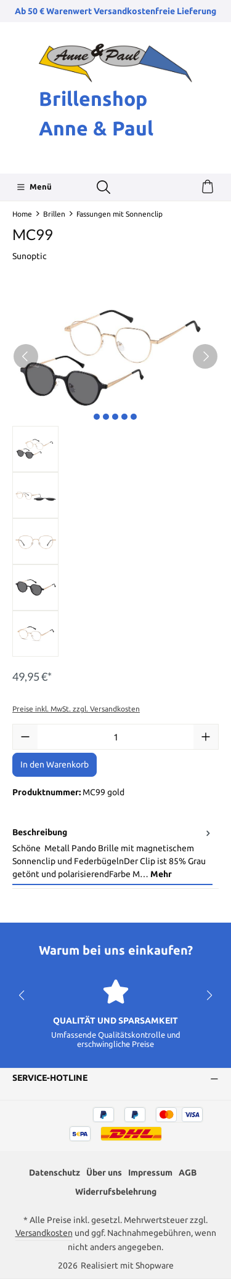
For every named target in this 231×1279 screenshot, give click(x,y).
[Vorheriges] (26, 356)
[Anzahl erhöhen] (205, 736)
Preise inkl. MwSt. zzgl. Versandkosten (76, 709)
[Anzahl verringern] (25, 736)
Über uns (104, 1172)
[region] (115, 472)
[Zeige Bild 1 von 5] (97, 417)
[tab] (112, 854)
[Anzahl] (115, 736)
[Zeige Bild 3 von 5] (115, 417)
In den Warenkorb (54, 764)
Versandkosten (44, 1233)
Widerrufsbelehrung (115, 1192)
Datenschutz (54, 1172)
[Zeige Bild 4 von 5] (124, 417)
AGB (188, 1172)
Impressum (150, 1172)
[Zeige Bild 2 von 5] (106, 417)
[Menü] (34, 187)
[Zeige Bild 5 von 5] (134, 417)
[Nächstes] (205, 356)
